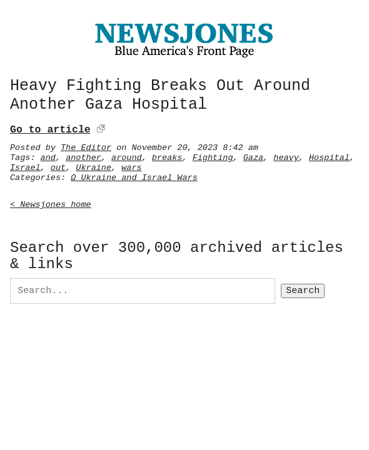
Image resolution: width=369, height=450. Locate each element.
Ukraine (93, 165)
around (126, 155)
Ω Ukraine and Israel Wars (134, 175)
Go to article (50, 128)
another (83, 155)
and (48, 155)
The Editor (86, 145)
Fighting (213, 155)
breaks (167, 155)
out (58, 165)
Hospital (329, 155)
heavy (286, 155)
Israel (25, 165)
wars (131, 165)
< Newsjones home (50, 202)
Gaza (253, 155)
